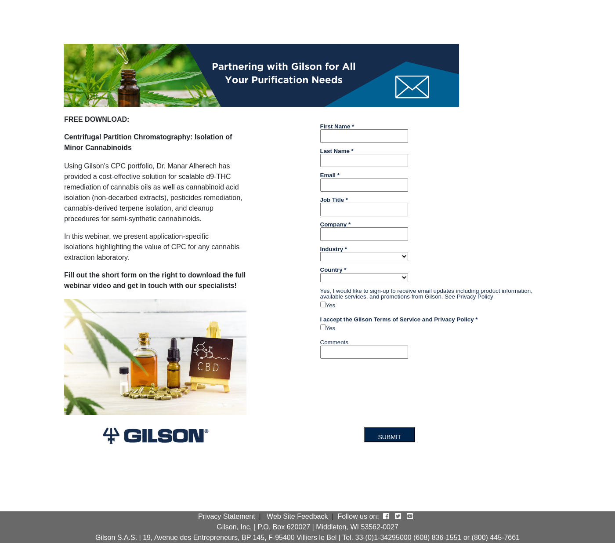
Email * (330, 175)
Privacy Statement (226, 516)
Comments (334, 342)
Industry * (333, 249)
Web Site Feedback (297, 516)
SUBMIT (390, 437)
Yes (331, 305)
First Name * (337, 126)
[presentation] (384, 382)
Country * (333, 269)
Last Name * (337, 151)
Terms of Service (397, 319)
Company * (335, 224)
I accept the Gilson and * (399, 319)
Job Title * (334, 200)
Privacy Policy (475, 296)
